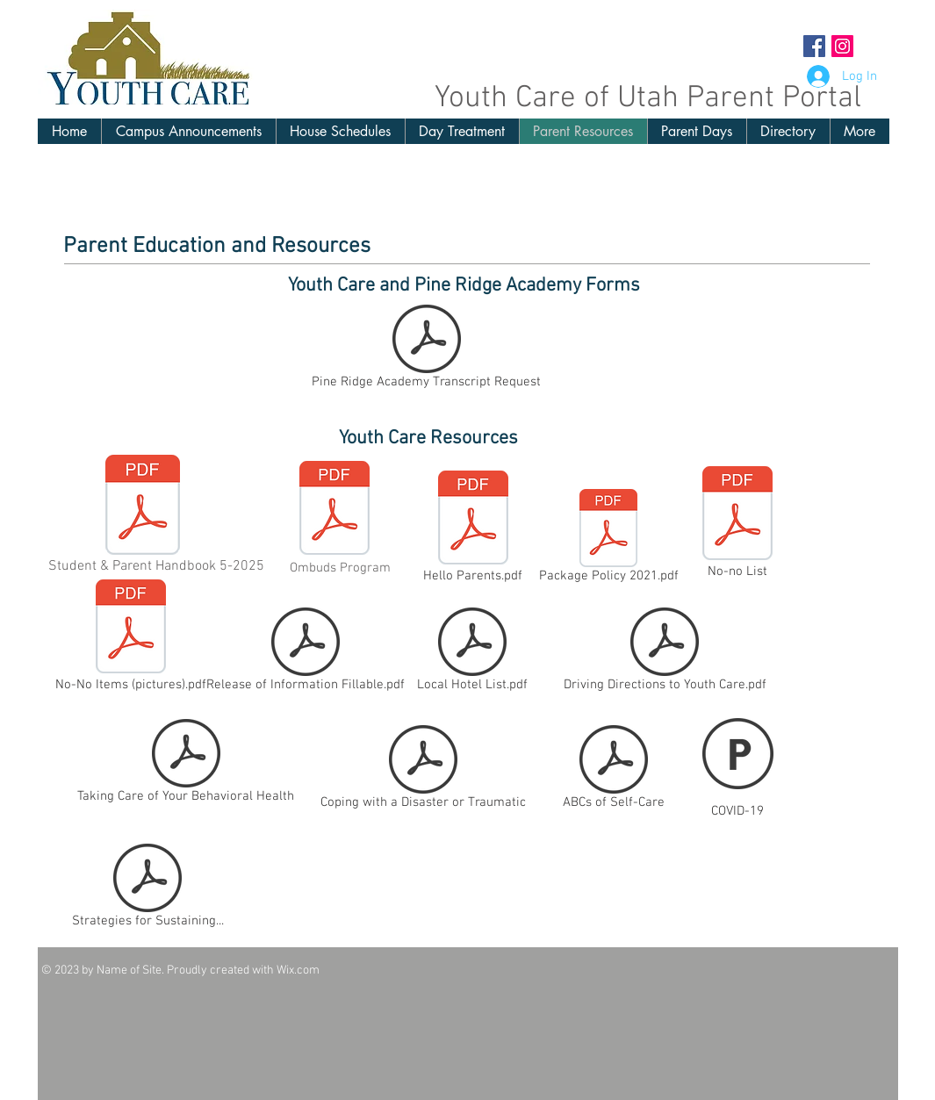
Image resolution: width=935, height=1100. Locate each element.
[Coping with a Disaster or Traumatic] (423, 770)
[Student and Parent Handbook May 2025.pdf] (142, 507)
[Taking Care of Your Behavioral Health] (186, 764)
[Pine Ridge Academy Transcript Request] (426, 350)
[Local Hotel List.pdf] (473, 653)
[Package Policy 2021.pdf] (609, 539)
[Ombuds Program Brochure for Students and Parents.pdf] (334, 510)
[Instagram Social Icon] (842, 46)
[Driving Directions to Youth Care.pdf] (665, 653)
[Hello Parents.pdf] (473, 528)
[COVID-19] (738, 764)
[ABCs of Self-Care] (614, 770)
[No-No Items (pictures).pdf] (130, 637)
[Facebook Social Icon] (814, 46)
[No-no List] (737, 524)
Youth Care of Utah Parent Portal (648, 98)
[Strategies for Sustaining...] (147, 889)
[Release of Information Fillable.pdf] (306, 653)
